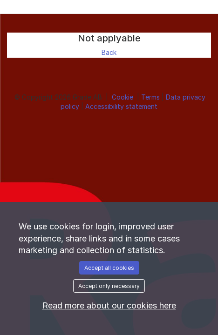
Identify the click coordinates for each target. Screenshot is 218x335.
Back (109, 52)
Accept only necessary (109, 285)
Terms (151, 97)
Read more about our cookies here (109, 305)
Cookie (123, 97)
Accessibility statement (121, 106)
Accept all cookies (109, 267)
